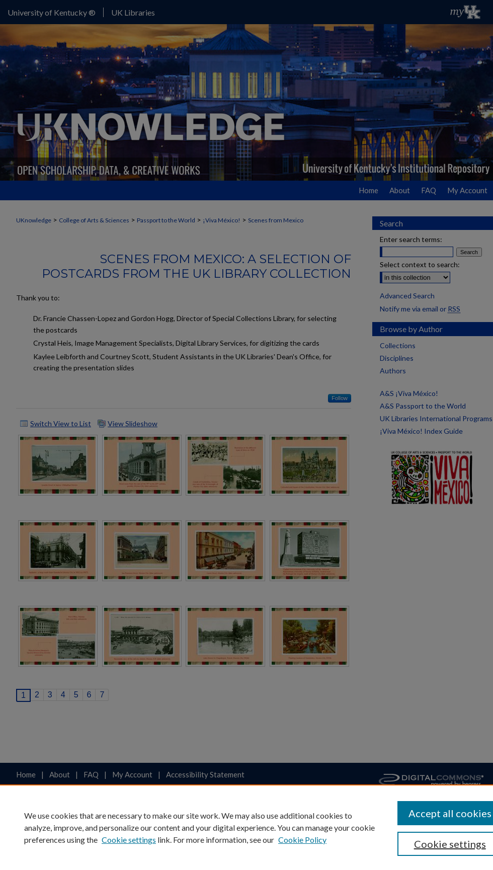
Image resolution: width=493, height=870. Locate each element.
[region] (246, 827)
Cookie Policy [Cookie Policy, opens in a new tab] (302, 839)
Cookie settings (129, 839)
